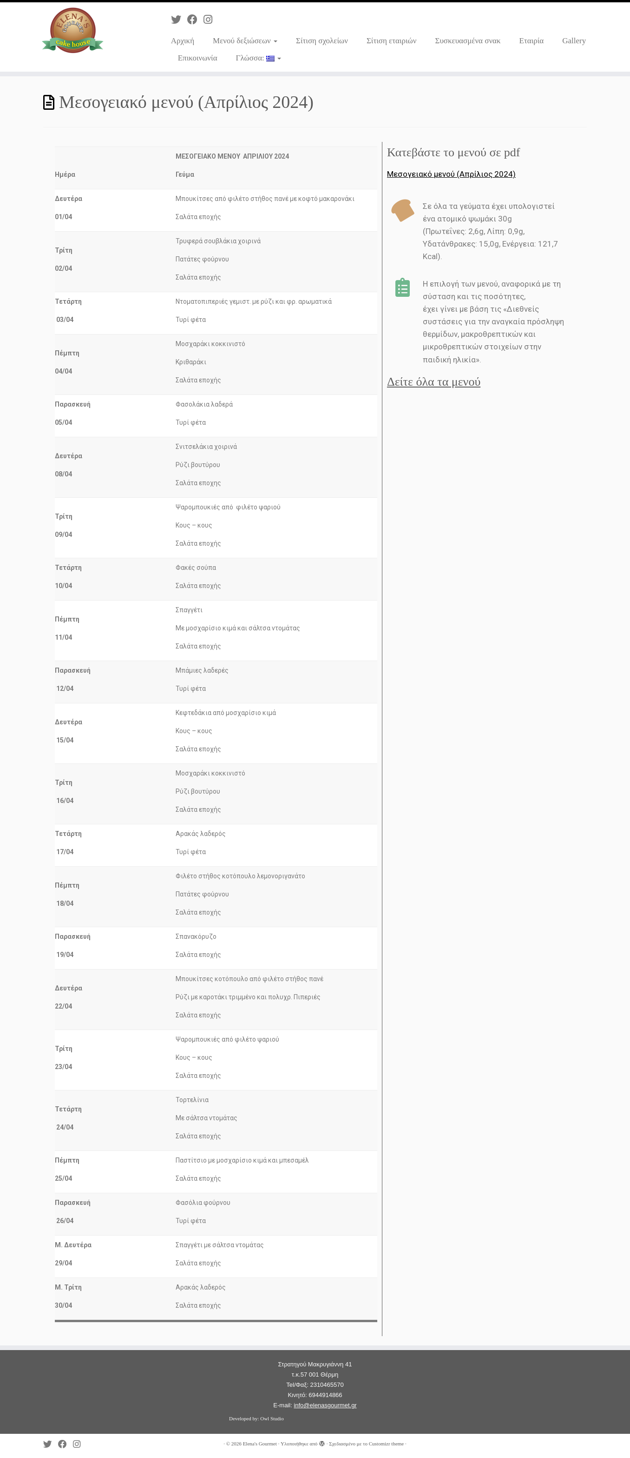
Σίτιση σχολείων (322, 40)
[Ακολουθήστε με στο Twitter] (179, 20)
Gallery (574, 40)
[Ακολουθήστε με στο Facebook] (195, 20)
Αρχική (182, 40)
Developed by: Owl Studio (256, 1418)
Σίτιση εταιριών (392, 40)
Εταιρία (531, 40)
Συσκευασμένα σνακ (467, 40)
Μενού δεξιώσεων (245, 40)
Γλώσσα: (259, 58)
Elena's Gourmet (260, 1443)
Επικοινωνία (197, 58)
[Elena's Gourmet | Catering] (72, 30)
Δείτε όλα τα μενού (433, 381)
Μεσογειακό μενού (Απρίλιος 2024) (451, 174)
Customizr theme (386, 1443)
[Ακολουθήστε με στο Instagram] (210, 20)
